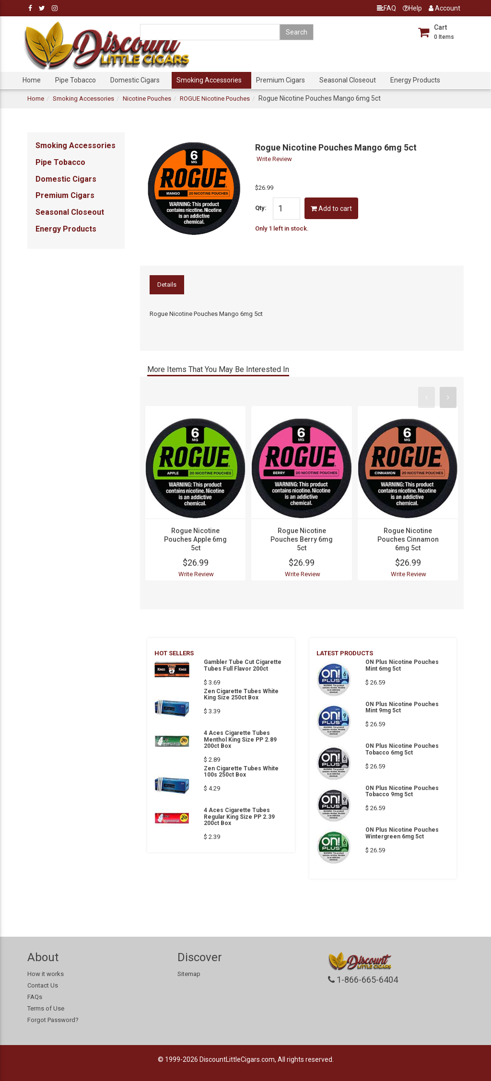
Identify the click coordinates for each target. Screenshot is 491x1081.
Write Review (274, 159)
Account (444, 8)
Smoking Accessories (209, 80)
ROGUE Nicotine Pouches (215, 98)
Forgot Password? (53, 1019)
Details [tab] (166, 284)
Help (412, 8)
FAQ (386, 8)
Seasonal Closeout (347, 80)
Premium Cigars (280, 80)
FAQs (34, 996)
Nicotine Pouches (147, 98)
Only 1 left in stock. (282, 228)
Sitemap (188, 973)
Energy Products (415, 80)
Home (32, 80)
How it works (45, 973)
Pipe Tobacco (75, 80)
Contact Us (42, 985)
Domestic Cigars (135, 80)
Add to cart (331, 208)
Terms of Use (45, 1008)
